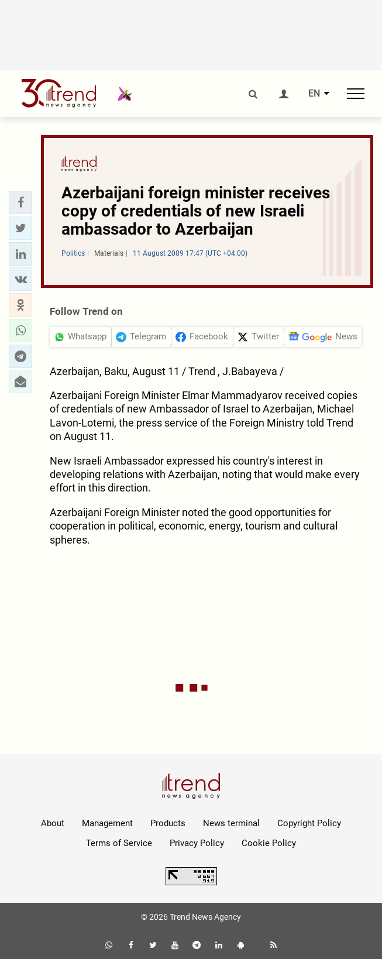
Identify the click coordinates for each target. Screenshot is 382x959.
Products (167, 823)
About (52, 823)
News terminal (231, 823)
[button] (20, 202)
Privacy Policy (197, 843)
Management (107, 823)
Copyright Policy (309, 823)
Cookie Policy (269, 843)
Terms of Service (119, 843)
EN (314, 93)
